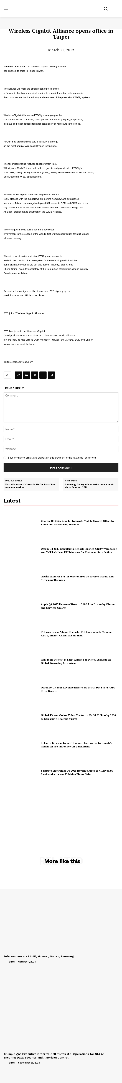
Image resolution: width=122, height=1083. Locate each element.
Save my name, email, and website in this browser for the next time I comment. (52, 457)
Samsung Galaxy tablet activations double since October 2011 (89, 486)
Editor (12, 961)
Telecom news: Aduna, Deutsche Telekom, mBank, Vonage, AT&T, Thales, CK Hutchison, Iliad (76, 633)
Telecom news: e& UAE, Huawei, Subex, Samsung (39, 956)
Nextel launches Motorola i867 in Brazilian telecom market (30, 486)
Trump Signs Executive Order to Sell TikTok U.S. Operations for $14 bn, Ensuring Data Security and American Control (54, 1055)
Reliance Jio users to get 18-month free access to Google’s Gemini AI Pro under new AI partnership (76, 744)
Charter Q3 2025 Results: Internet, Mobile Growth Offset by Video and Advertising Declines (77, 522)
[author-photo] (6, 962)
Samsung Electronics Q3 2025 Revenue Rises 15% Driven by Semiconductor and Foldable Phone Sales (77, 772)
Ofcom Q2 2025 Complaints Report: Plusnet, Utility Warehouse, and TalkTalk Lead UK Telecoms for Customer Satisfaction (79, 550)
